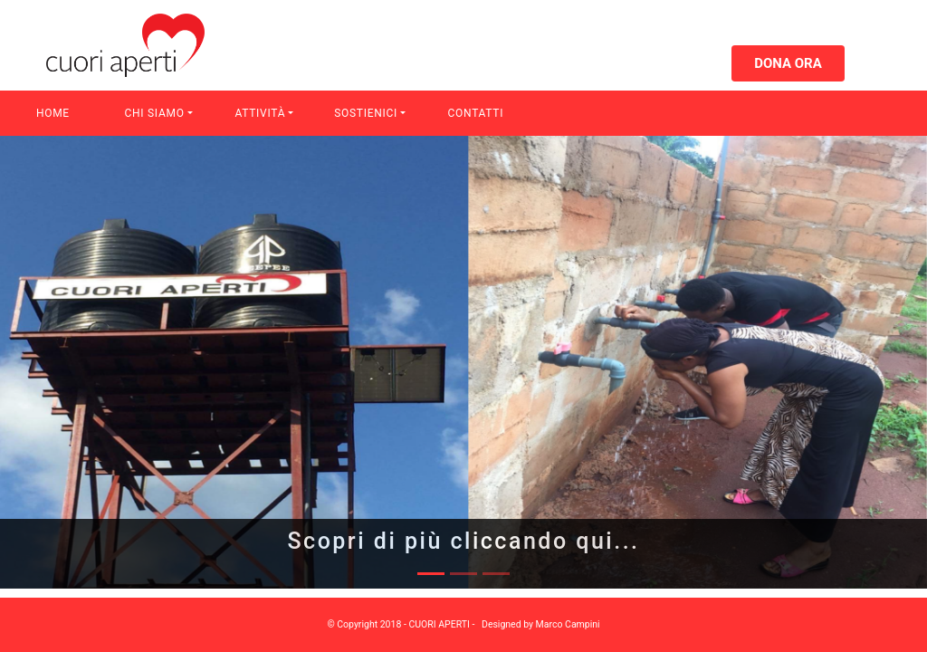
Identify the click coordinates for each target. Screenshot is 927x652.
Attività (259, 113)
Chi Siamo (155, 113)
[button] (69, 362)
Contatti (476, 113)
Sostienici (365, 113)
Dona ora (788, 63)
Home (53, 113)
